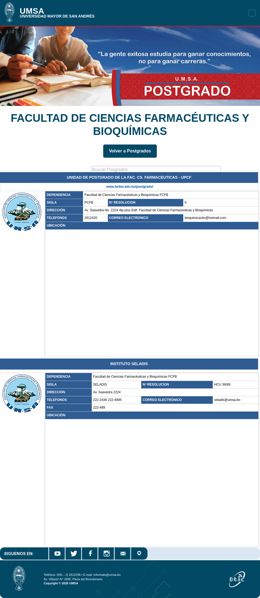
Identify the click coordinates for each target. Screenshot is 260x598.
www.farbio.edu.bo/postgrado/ (129, 187)
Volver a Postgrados (130, 151)
